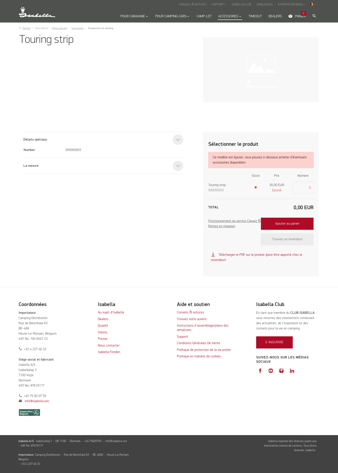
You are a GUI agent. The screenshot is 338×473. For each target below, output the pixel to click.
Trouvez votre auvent (192, 319)
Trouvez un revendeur (287, 239)
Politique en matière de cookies (199, 356)
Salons (102, 332)
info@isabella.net (37, 401)
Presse (102, 339)
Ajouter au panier (287, 223)
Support (182, 337)
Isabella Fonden (109, 352)
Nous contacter (109, 345)
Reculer (27, 28)
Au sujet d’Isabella (111, 312)
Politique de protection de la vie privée (204, 350)
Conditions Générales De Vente (198, 343)
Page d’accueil (59, 28)
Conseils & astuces (190, 312)
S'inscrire (274, 342)
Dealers (103, 319)
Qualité (103, 325)
